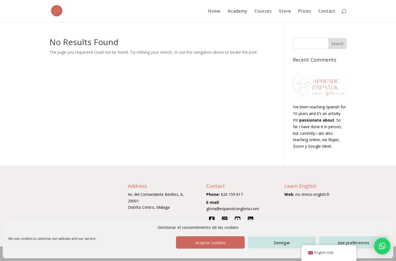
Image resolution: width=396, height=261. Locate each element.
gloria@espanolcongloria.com (232, 208)
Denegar (282, 242)
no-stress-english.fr (312, 194)
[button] (382, 246)
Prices (304, 11)
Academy (237, 11)
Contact (327, 11)
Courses (263, 11)
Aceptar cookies (210, 242)
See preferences (353, 242)
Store (285, 11)
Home (214, 11)
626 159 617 (232, 194)
